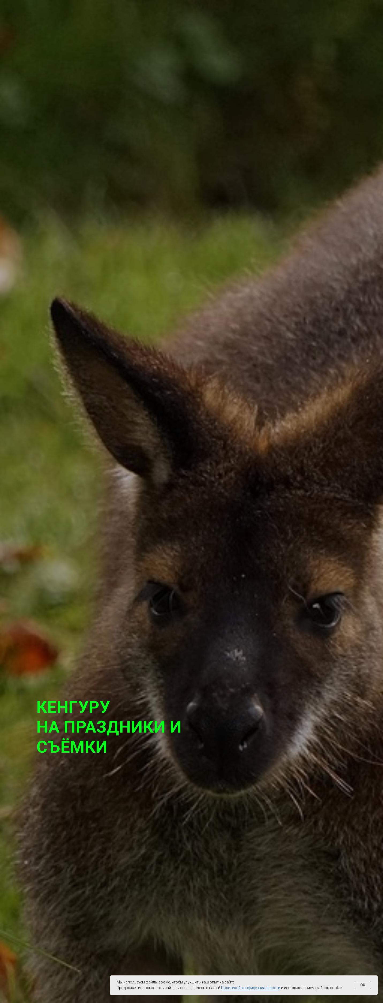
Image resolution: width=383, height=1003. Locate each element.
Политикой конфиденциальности (250, 988)
